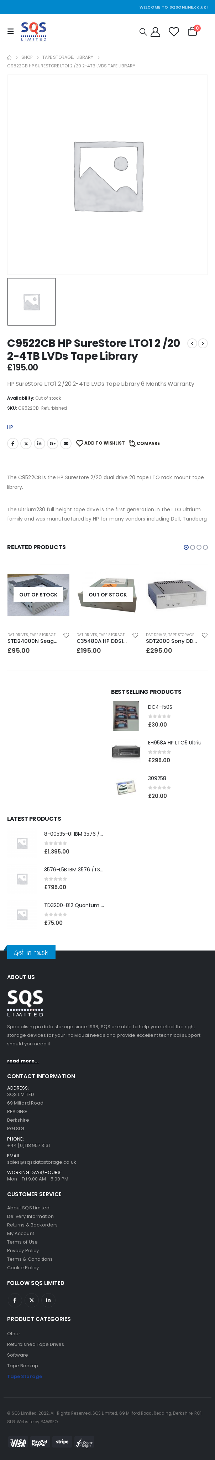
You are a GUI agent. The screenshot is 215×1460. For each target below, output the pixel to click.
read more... (23, 1060)
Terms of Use (22, 1242)
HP (10, 427)
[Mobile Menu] (12, 31)
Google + (52, 443)
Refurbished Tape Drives (35, 1344)
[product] (38, 595)
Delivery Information (30, 1216)
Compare (148, 443)
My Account (20, 1233)
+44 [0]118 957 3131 (28, 1145)
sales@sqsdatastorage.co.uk (41, 1162)
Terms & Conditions (30, 1259)
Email (66, 443)
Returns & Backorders (32, 1224)
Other (13, 1333)
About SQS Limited (28, 1207)
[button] (186, 547)
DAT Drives (17, 634)
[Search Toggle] (143, 31)
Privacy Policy (23, 1250)
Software (17, 1355)
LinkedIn (39, 443)
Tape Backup (22, 1365)
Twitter (26, 443)
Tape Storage (43, 634)
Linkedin (48, 1300)
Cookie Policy (23, 1267)
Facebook (13, 443)
